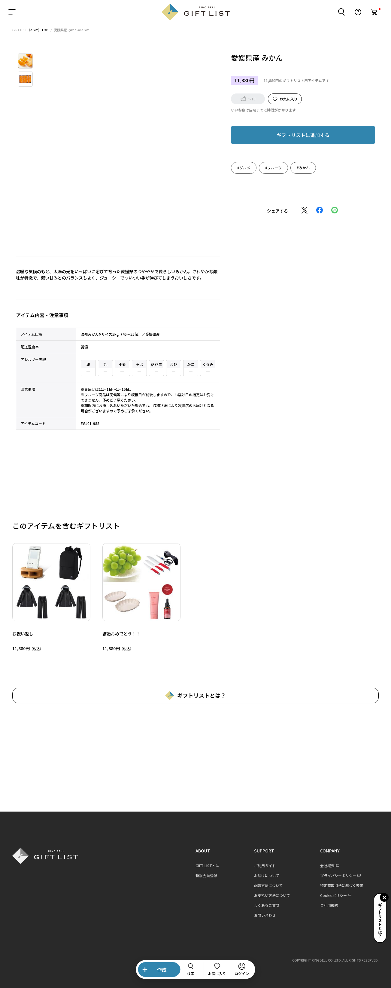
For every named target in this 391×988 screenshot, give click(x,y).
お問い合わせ (265, 915)
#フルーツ (273, 167)
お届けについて (266, 875)
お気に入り (289, 98)
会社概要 (327, 865)
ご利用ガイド (265, 865)
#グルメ (243, 167)
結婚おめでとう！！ (121, 634)
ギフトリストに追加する (303, 135)
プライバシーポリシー (338, 875)
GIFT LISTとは (207, 865)
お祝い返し (22, 634)
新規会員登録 (206, 875)
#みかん (303, 167)
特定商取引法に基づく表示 (341, 885)
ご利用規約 (329, 905)
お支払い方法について (272, 895)
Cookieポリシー (333, 895)
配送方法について (268, 885)
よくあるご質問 (266, 905)
